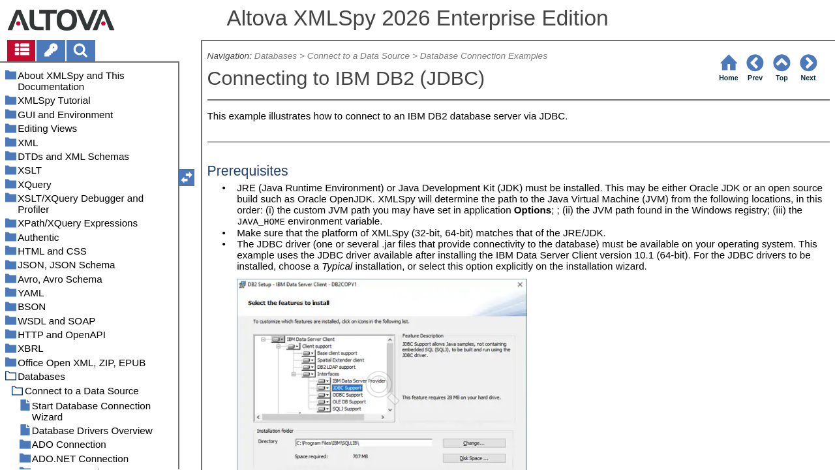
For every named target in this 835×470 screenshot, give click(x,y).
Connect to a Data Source (358, 56)
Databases (275, 56)
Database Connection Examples (483, 56)
